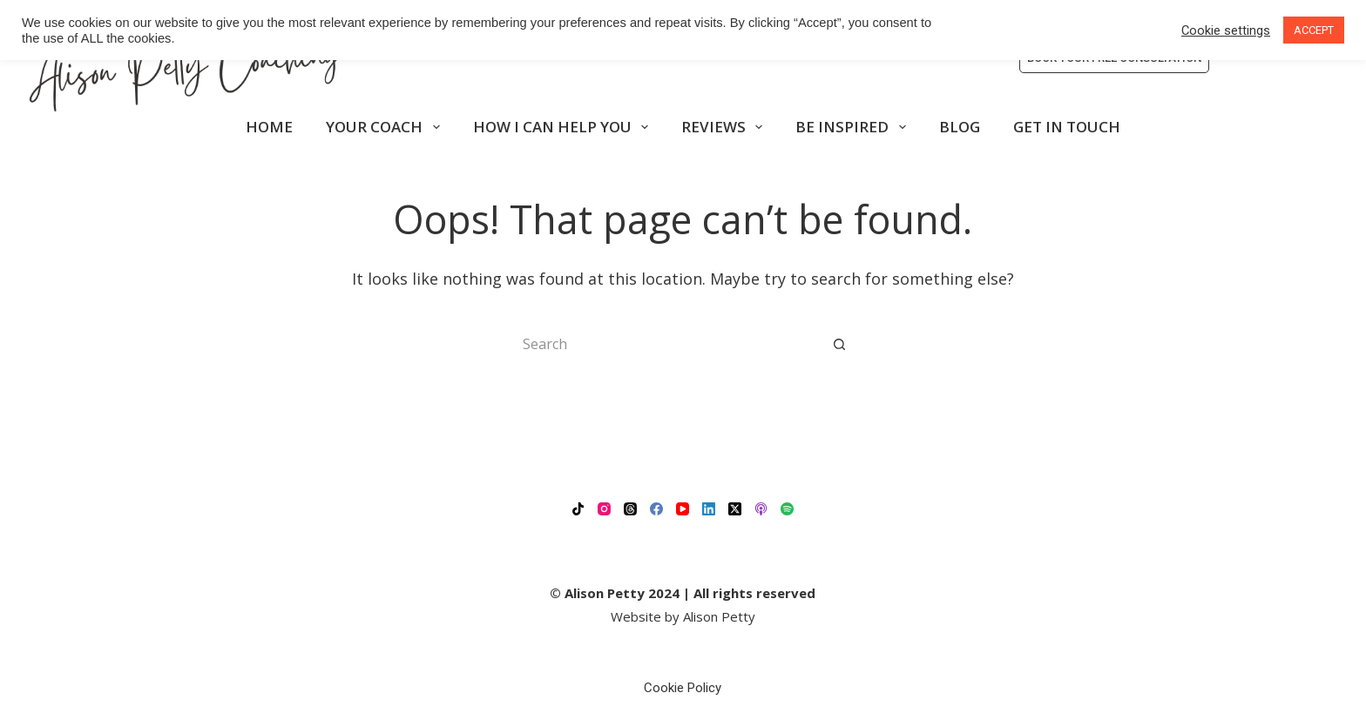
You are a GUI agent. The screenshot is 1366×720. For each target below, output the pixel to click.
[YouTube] (682, 508)
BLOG (959, 127)
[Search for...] (665, 343)
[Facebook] (656, 508)
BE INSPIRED (853, 127)
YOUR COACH (386, 127)
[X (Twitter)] (734, 508)
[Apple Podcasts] (761, 508)
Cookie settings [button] (1225, 30)
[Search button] (839, 343)
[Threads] (630, 508)
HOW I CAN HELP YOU (564, 127)
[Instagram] (604, 508)
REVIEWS (725, 127)
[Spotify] (787, 508)
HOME (269, 127)
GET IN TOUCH (1066, 127)
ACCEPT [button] (1314, 30)
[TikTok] (578, 508)
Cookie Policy (682, 688)
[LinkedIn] (708, 508)
